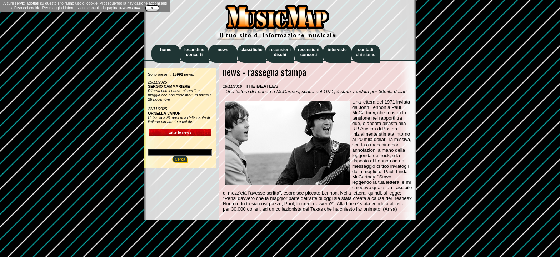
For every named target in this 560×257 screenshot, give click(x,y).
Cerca (180, 159)
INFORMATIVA (129, 8)
